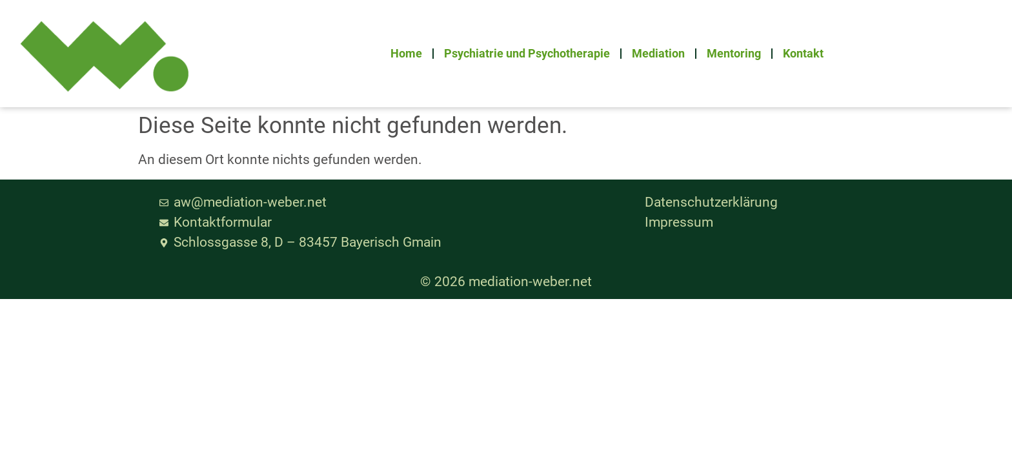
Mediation (658, 53)
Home (406, 53)
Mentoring (734, 53)
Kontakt (803, 53)
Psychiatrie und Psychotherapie (527, 53)
